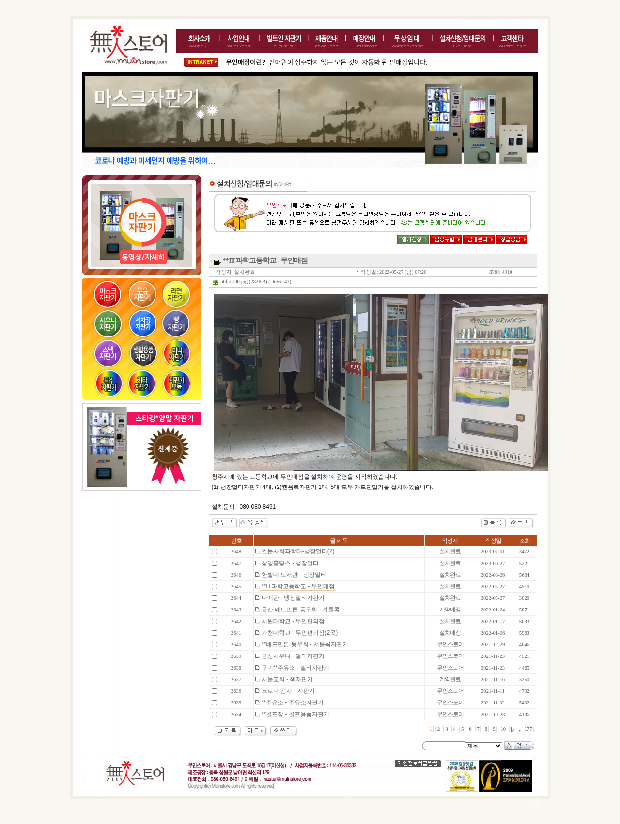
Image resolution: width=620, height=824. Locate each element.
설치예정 (450, 632)
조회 (524, 540)
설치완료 (450, 551)
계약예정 (450, 609)
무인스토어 (450, 644)
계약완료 (450, 679)
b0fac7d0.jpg (230, 281)
